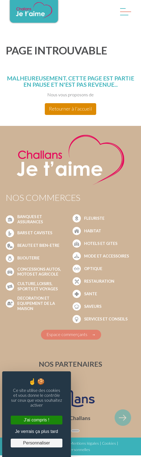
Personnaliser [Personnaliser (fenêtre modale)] (36, 443)
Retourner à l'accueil (70, 109)
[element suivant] (123, 417)
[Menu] (124, 13)
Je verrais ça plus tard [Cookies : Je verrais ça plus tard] (36, 431)
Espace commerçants (66, 334)
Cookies (109, 443)
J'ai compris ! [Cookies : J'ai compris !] (36, 420)
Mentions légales (84, 443)
